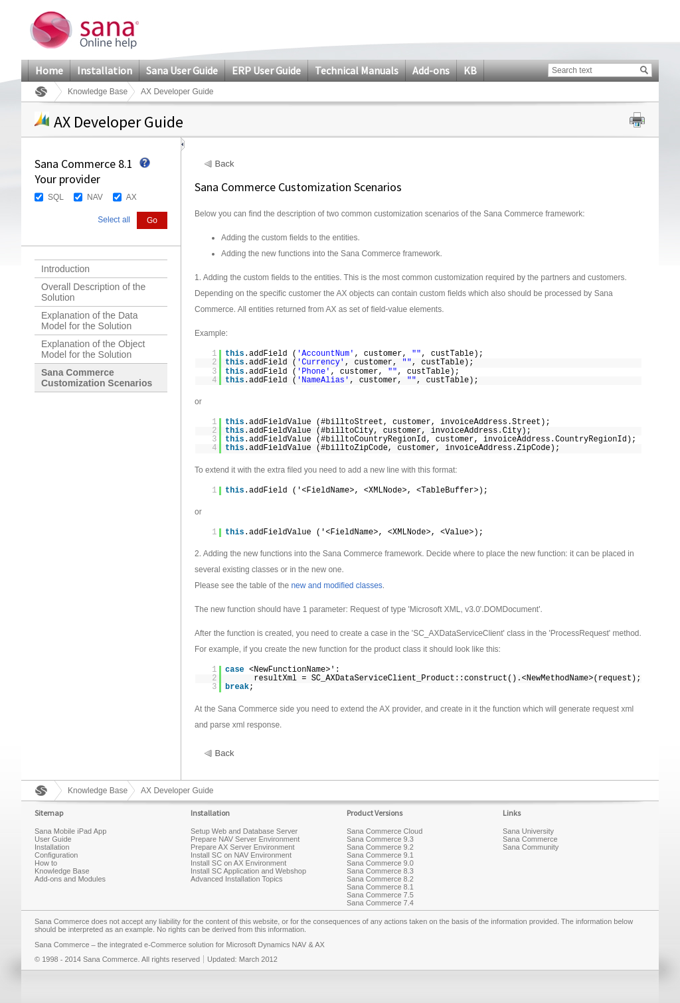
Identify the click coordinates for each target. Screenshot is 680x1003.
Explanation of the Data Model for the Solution (89, 320)
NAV (95, 197)
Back (224, 164)
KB (470, 70)
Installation (104, 70)
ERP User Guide (266, 70)
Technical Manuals (356, 70)
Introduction (65, 269)
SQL (56, 197)
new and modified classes (336, 585)
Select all (114, 219)
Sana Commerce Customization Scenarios (96, 377)
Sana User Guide (182, 70)
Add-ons (431, 70)
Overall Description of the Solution (93, 292)
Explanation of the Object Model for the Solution (93, 349)
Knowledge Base (98, 91)
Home (49, 70)
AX (131, 197)
